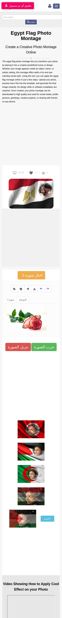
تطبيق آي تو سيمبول (17, 5)
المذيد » (47, 518)
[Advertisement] (28, 134)
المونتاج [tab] (23, 299)
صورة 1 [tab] (10, 299)
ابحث (31, 22)
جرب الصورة (44, 347)
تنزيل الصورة (18, 347)
